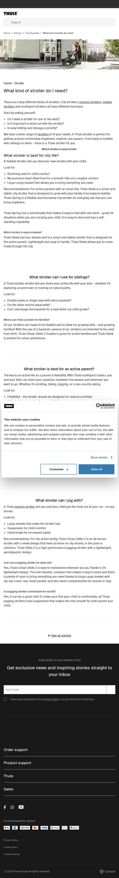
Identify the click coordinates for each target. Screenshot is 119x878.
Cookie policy (11, 847)
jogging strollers (90, 102)
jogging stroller (25, 507)
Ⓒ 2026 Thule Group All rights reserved (26, 871)
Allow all (96, 469)
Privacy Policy (51, 699)
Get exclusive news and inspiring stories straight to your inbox (59, 671)
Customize (59, 469)
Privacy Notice (11, 840)
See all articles (59, 636)
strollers (43, 134)
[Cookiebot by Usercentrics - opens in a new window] (99, 406)
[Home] (22, 13)
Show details (99, 457)
